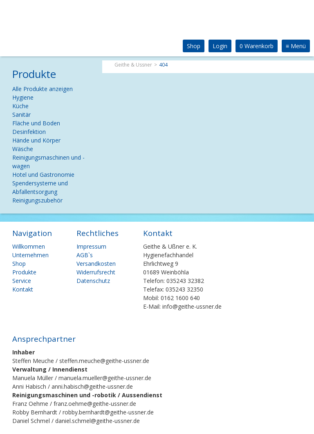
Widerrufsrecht (95, 272)
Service (21, 281)
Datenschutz (93, 281)
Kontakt (22, 289)
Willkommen (28, 246)
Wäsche (22, 149)
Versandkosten (96, 263)
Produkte (24, 272)
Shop (193, 46)
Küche (20, 106)
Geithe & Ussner (133, 64)
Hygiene (23, 97)
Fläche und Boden (36, 123)
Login (220, 46)
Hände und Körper (36, 140)
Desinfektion (29, 132)
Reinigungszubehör (37, 200)
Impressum (91, 246)
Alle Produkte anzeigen (42, 89)
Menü (296, 46)
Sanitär (21, 114)
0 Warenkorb (257, 46)
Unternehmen (30, 255)
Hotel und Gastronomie (43, 174)
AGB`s (84, 255)
